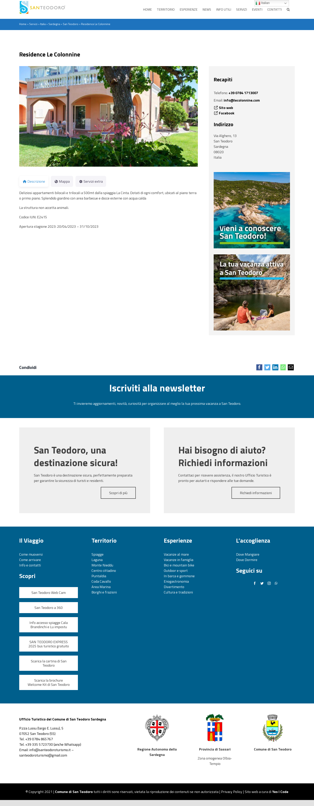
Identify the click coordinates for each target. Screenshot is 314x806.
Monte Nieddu (102, 565)
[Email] (291, 367)
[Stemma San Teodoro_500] (273, 714)
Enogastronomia (176, 581)
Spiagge (98, 554)
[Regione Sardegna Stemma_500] (157, 714)
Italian (263, 3)
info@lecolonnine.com (242, 100)
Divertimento (174, 586)
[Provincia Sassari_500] (215, 714)
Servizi (33, 24)
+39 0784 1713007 (243, 93)
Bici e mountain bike (179, 565)
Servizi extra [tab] (91, 181)
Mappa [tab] (62, 181)
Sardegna (54, 24)
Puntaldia (99, 576)
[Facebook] (259, 367)
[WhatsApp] (283, 367)
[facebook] (254, 583)
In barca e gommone (179, 576)
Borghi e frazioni (104, 592)
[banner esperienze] (252, 256)
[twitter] (262, 583)
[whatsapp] (276, 583)
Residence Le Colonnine (49, 54)
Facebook (226, 113)
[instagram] (269, 583)
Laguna (97, 559)
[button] (288, 9)
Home (22, 24)
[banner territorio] (252, 173)
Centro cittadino (104, 570)
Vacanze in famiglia (178, 559)
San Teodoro (70, 24)
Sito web (226, 107)
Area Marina (101, 586)
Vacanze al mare (176, 554)
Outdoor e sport (176, 570)
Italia (43, 24)
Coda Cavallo (101, 581)
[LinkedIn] (275, 367)
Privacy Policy (231, 791)
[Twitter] (267, 367)
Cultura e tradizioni (178, 592)
